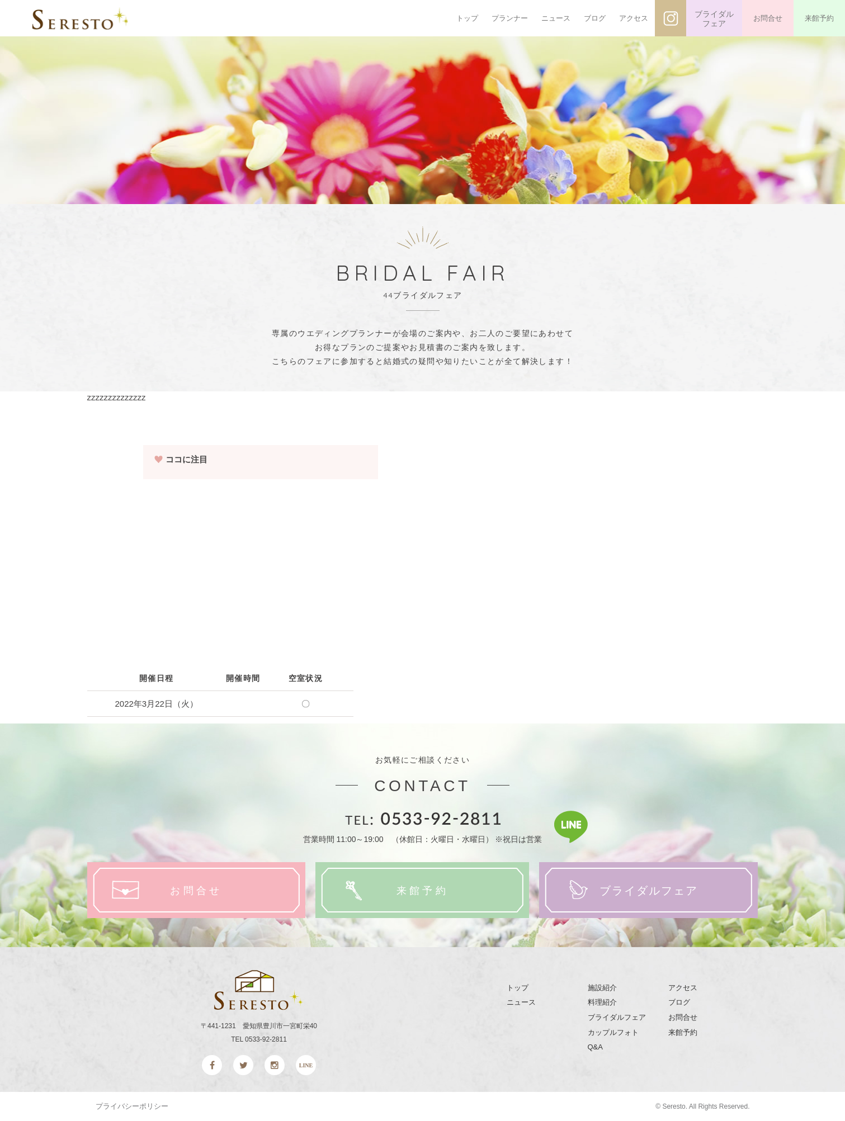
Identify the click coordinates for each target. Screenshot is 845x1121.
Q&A (595, 1047)
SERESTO (82, 18)
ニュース (555, 18)
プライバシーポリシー (132, 1106)
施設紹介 (602, 987)
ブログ (595, 18)
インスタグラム (670, 18)
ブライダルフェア (714, 19)
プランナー (510, 18)
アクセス (633, 18)
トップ (467, 18)
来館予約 (819, 18)
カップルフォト (613, 1032)
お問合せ (767, 18)
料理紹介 (602, 1002)
